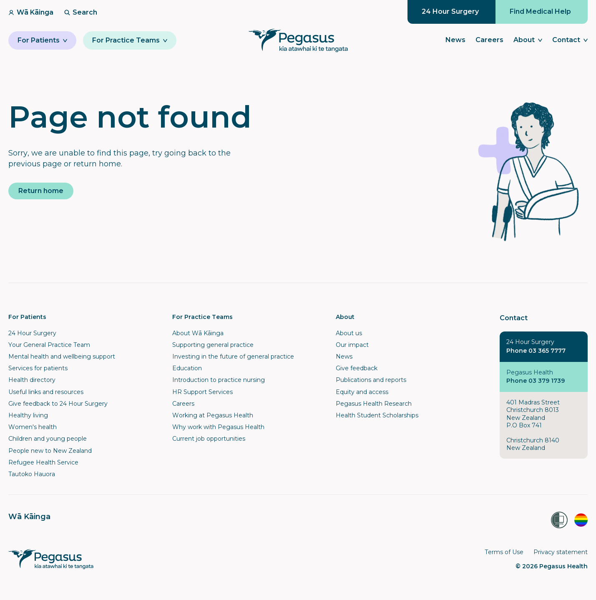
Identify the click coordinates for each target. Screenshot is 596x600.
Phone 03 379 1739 (535, 380)
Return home (40, 191)
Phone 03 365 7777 (536, 350)
